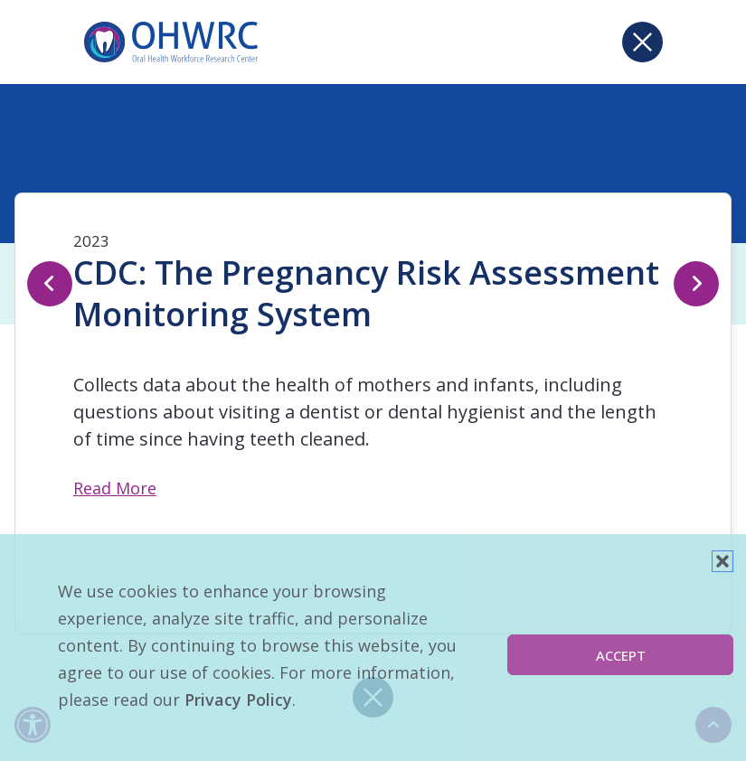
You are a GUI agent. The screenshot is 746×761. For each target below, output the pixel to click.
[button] (722, 561)
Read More (114, 488)
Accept (621, 655)
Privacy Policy (238, 699)
